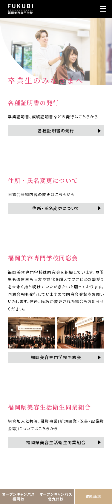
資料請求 (93, 496)
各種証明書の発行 (56, 130)
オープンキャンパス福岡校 (18, 496)
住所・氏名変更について (55, 208)
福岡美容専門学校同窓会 (56, 357)
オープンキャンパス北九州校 (55, 496)
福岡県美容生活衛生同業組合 (56, 442)
